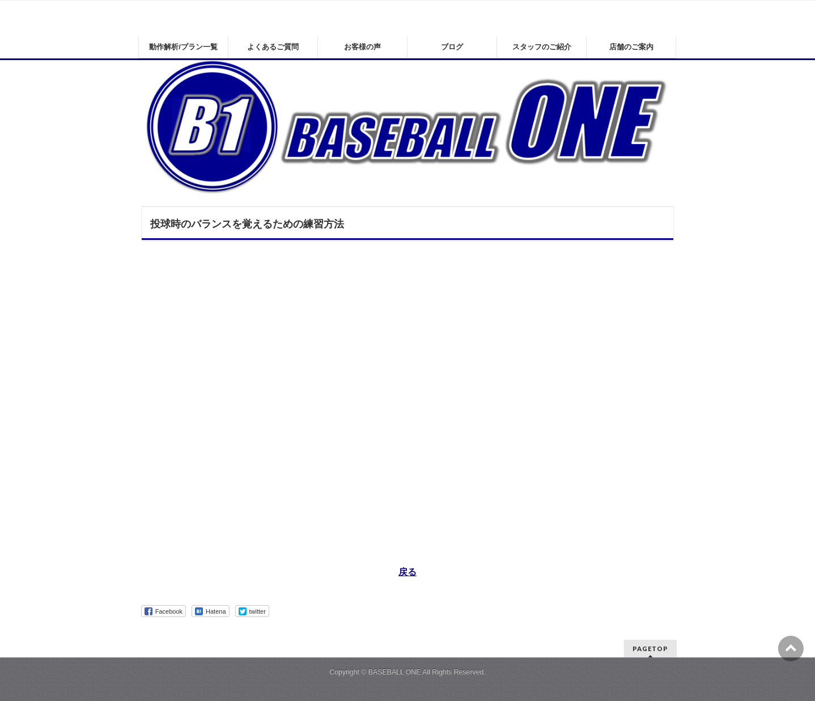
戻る (407, 572)
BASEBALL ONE (394, 672)
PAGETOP (650, 648)
